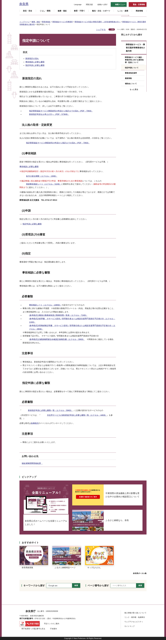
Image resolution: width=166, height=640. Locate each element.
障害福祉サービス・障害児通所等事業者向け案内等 (135, 47)
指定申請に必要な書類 (34, 65)
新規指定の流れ (32, 58)
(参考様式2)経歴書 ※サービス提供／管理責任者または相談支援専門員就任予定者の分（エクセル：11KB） (72, 320)
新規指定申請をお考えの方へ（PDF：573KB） (49, 114)
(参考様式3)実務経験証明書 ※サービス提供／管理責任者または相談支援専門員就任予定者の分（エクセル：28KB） (72, 327)
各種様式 (35, 423)
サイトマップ (129, 626)
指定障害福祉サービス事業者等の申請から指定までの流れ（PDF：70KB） (61, 111)
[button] (76, 4)
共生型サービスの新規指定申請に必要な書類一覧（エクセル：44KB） (77, 415)
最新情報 (128, 78)
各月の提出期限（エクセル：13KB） (41, 176)
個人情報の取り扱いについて (135, 613)
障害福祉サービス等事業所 (62, 22)
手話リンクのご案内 (51, 624)
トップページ (24, 22)
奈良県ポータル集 (140, 573)
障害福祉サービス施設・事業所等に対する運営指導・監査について (134, 59)
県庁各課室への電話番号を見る (33, 629)
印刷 (112, 29)
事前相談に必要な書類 (34, 62)
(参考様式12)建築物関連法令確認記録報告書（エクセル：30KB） (57, 339)
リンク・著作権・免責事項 (134, 617)
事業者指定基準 (131, 73)
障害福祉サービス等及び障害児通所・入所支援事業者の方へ (97, 22)
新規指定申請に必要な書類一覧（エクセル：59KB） (50, 410)
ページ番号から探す (98, 585)
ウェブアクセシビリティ (133, 622)
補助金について (131, 84)
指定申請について (131, 68)
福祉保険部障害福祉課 (32, 463)
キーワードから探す (34, 585)
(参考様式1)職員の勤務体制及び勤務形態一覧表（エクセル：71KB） (58, 315)
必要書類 (27, 296)
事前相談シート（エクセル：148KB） (45, 305)
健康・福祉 (36, 22)
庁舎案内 (53, 629)
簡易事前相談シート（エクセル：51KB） (43, 184)
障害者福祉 (46, 22)
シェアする (101, 30)
